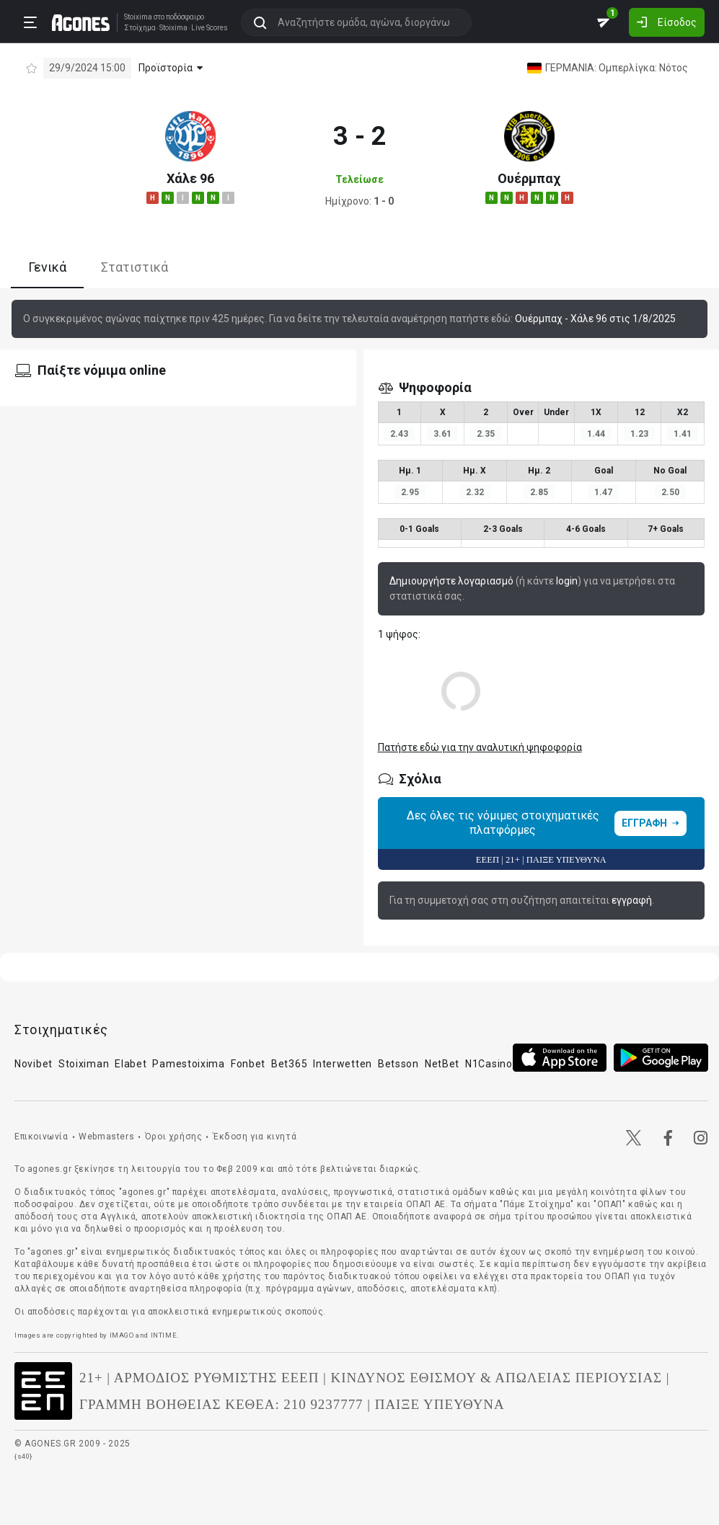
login (567, 581)
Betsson (398, 1064)
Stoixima (138, 17)
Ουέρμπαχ (529, 178)
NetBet (442, 1064)
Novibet (33, 1064)
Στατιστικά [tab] (134, 267)
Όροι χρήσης (174, 1136)
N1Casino (489, 1064)
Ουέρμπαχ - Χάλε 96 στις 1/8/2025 (595, 318)
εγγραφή (632, 900)
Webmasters (106, 1136)
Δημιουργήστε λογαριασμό (451, 581)
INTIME (164, 1335)
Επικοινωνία (41, 1136)
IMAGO (122, 1335)
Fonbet (248, 1064)
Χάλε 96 (190, 178)
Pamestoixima (188, 1064)
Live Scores (209, 28)
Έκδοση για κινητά (254, 1136)
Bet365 (289, 1064)
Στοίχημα (140, 28)
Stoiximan (83, 1064)
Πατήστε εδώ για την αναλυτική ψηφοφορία (480, 747)
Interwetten (342, 1064)
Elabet (130, 1064)
